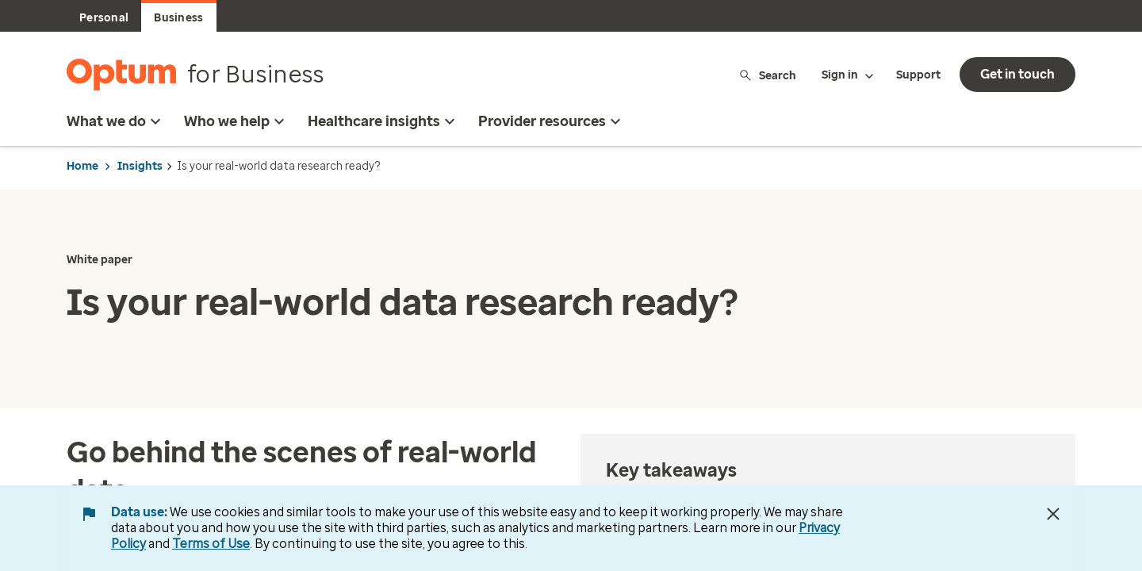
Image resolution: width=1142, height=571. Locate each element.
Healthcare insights (383, 121)
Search (767, 74)
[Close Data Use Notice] (1053, 513)
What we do (116, 121)
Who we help (236, 121)
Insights (140, 166)
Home (82, 166)
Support (918, 75)
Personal (103, 18)
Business (178, 18)
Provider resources (551, 121)
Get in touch (1017, 74)
